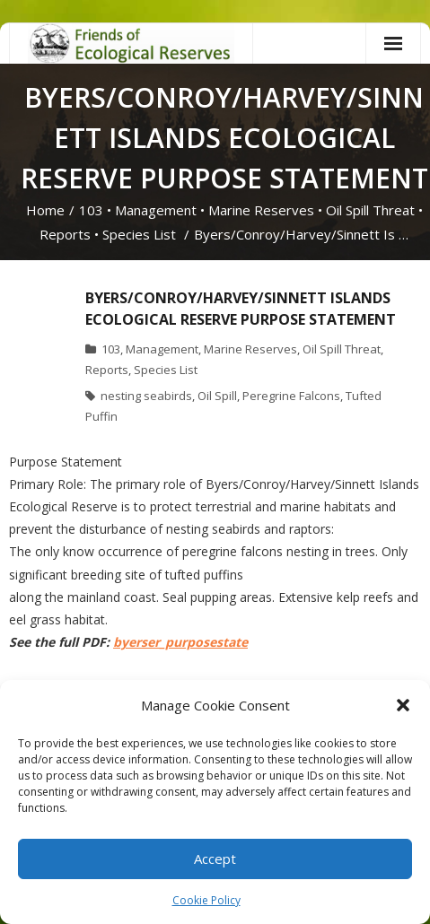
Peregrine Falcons (291, 396)
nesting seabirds (146, 396)
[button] (403, 705)
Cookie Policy (206, 900)
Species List (139, 234)
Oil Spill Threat (370, 210)
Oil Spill (217, 396)
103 (91, 210)
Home (45, 210)
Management (156, 210)
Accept (215, 858)
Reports (65, 234)
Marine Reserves (261, 210)
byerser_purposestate (180, 641)
